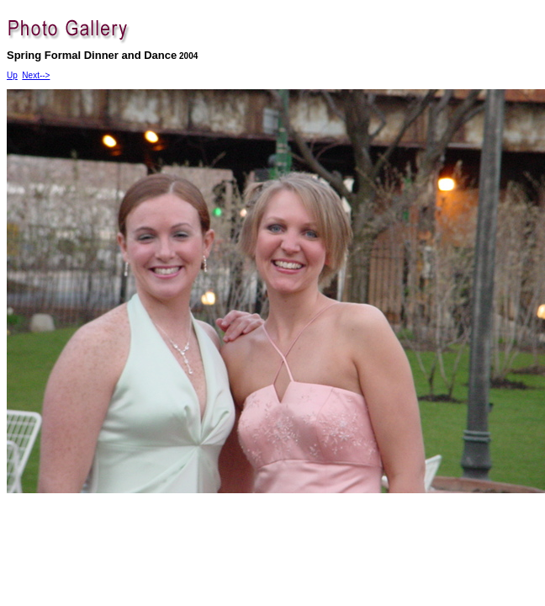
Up (12, 75)
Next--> (36, 75)
